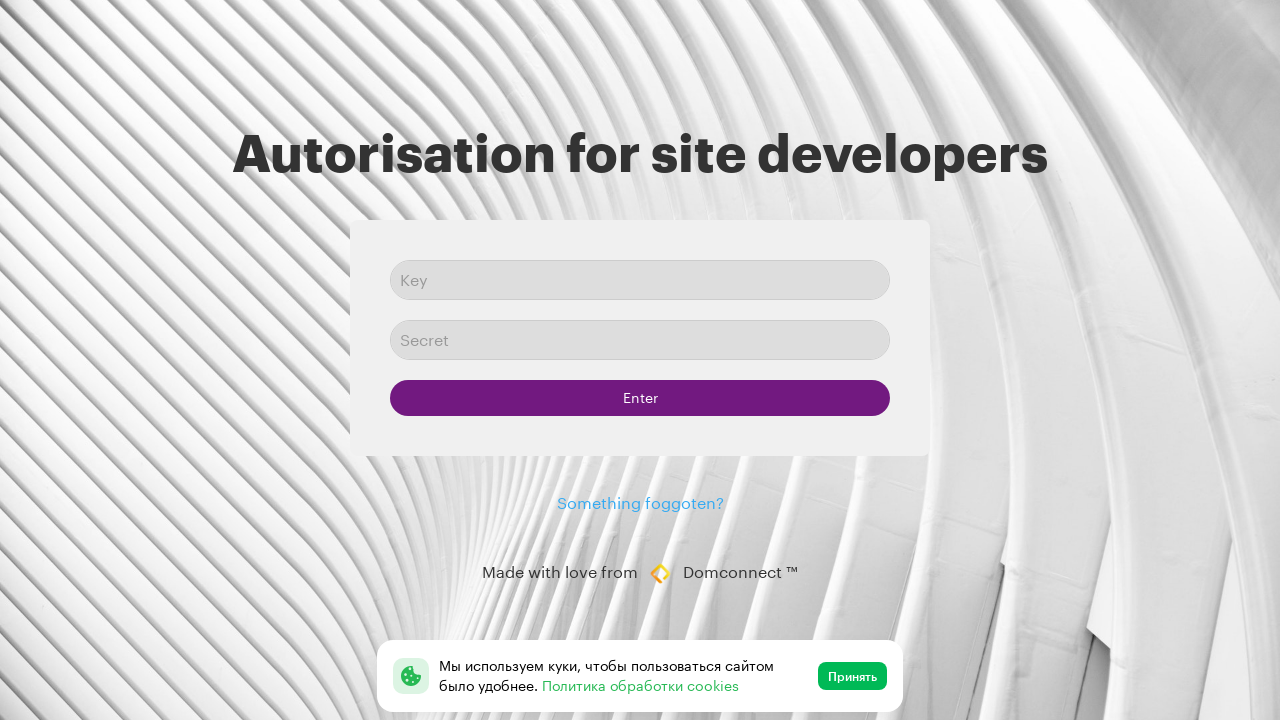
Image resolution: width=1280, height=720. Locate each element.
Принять (852, 676)
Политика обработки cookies (640, 685)
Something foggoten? (640, 502)
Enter (640, 397)
